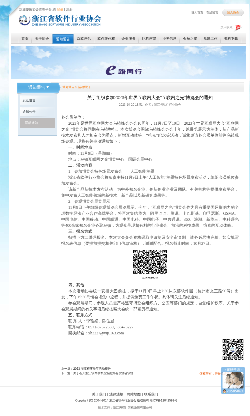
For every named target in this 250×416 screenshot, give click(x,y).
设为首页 (197, 12)
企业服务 (129, 39)
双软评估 (84, 39)
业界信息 (169, 39)
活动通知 (31, 123)
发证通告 (29, 100)
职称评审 (149, 39)
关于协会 (42, 39)
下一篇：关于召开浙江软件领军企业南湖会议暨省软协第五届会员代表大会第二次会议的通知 (98, 373)
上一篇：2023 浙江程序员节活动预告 (86, 368)
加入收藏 (226, 27)
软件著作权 (106, 39)
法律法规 (116, 394)
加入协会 (233, 12)
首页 (25, 39)
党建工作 (211, 39)
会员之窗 (190, 39)
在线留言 (212, 12)
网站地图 (134, 394)
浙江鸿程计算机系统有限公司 (132, 407)
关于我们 (99, 394)
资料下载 (231, 39)
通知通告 (63, 39)
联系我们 (151, 394)
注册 (69, 9)
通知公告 (29, 111)
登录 (60, 9)
